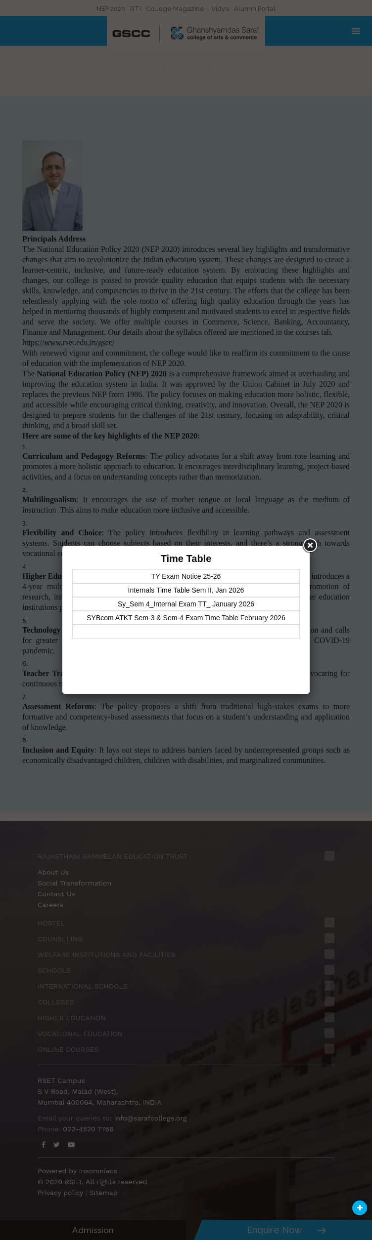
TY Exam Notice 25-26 (186, 576)
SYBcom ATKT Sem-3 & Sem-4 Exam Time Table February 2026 (186, 618)
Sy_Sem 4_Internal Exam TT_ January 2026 (186, 604)
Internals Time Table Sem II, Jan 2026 (186, 590)
